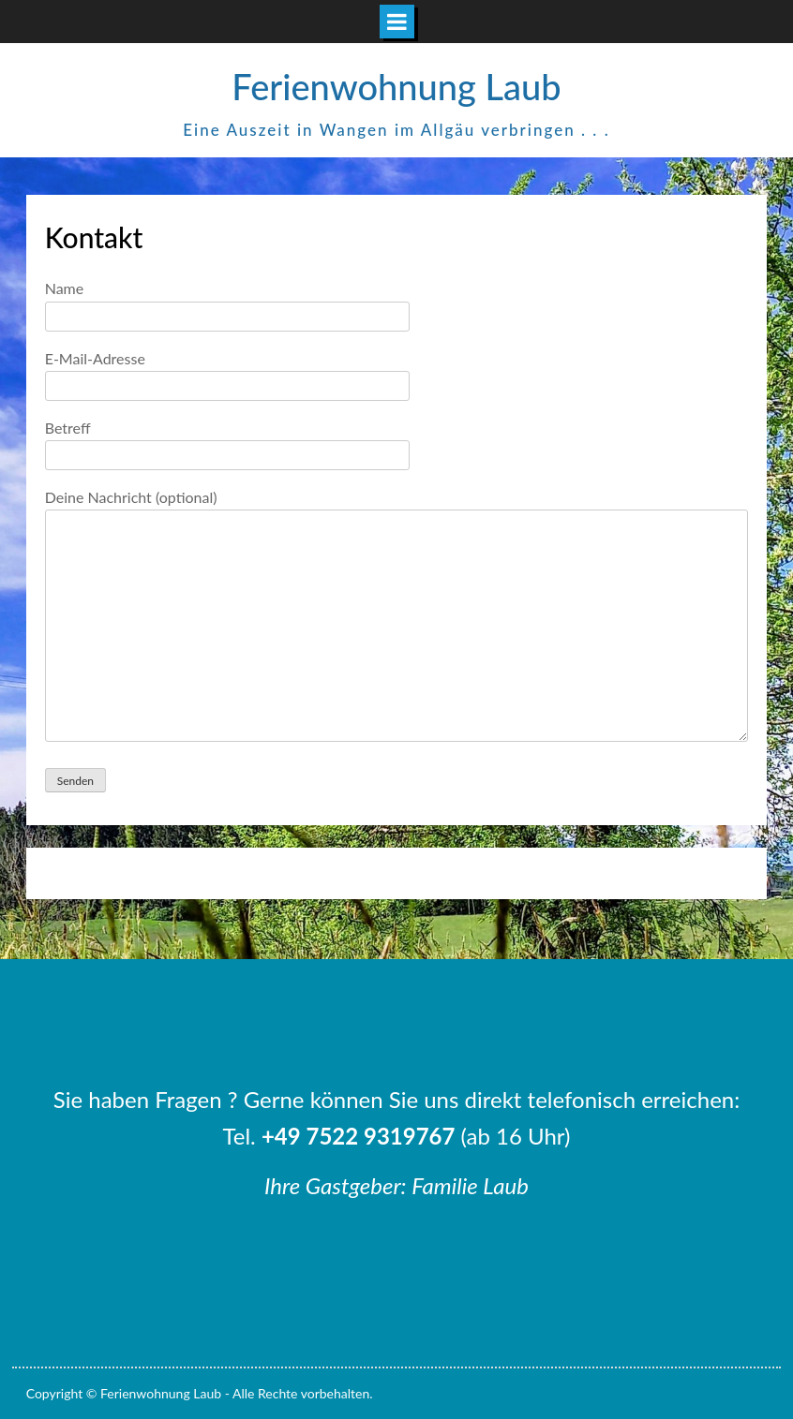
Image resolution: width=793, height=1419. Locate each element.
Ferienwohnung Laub (396, 86)
